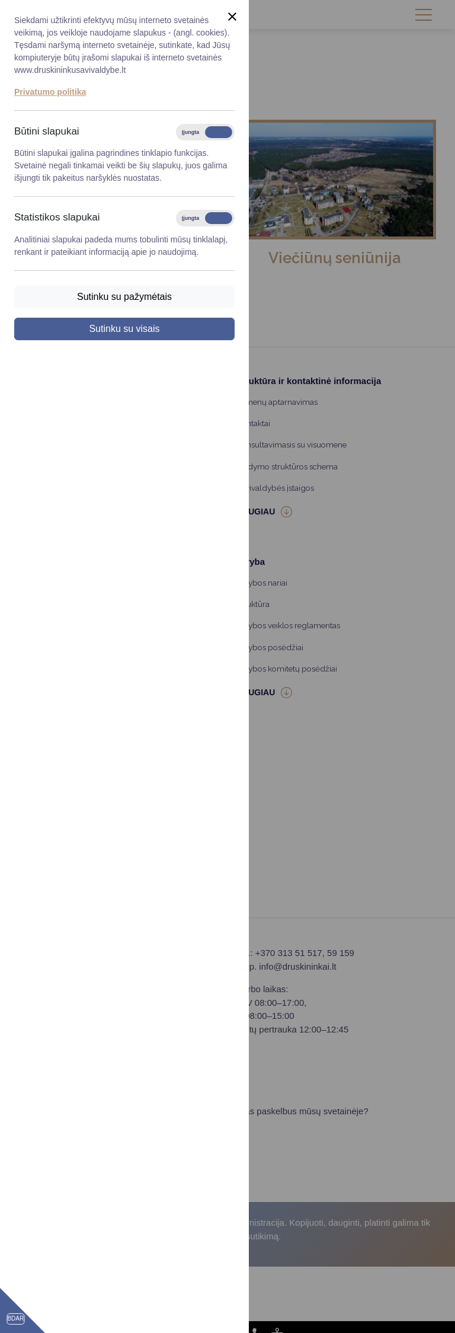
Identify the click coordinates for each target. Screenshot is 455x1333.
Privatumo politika (50, 92)
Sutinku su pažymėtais (124, 297)
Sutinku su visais (124, 329)
